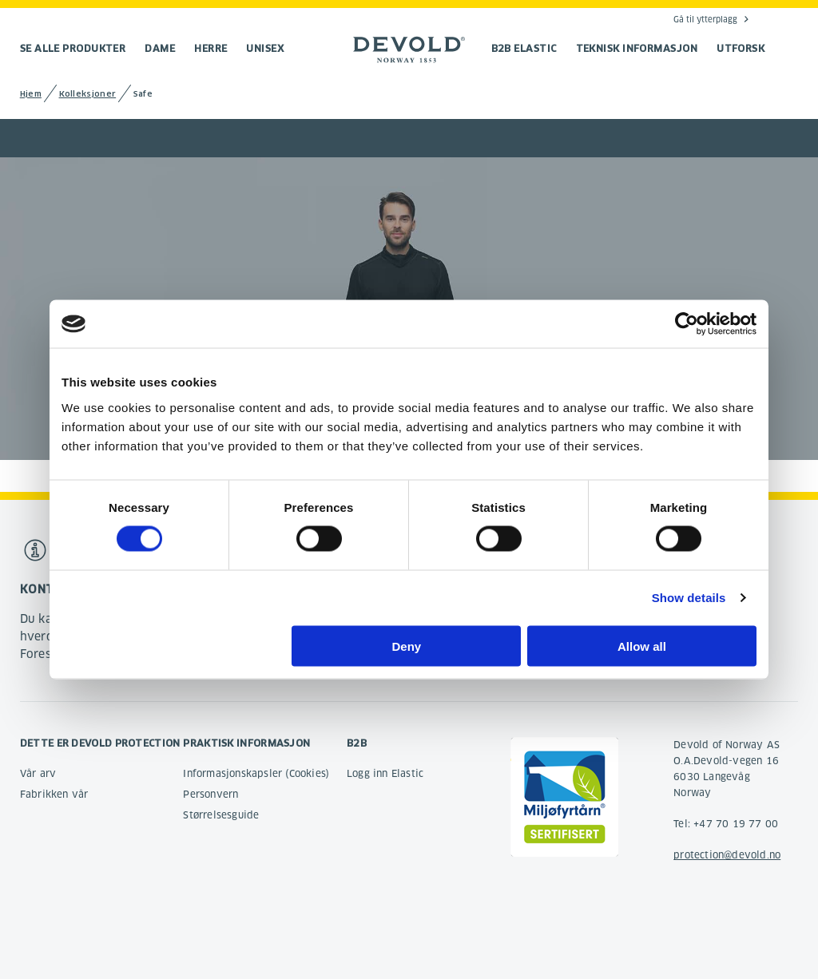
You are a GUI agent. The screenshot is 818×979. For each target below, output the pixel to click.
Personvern (210, 794)
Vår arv (38, 773)
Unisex (265, 48)
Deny (407, 645)
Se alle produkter (73, 48)
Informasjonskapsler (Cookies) (256, 773)
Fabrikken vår (54, 794)
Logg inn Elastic (385, 773)
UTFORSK (740, 48)
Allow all (641, 645)
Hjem (31, 93)
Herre (210, 48)
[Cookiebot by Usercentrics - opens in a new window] (686, 324)
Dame (160, 48)
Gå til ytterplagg (705, 19)
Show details (689, 597)
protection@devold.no (726, 855)
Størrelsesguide (221, 815)
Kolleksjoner (88, 93)
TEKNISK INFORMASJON (637, 48)
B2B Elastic (524, 48)
